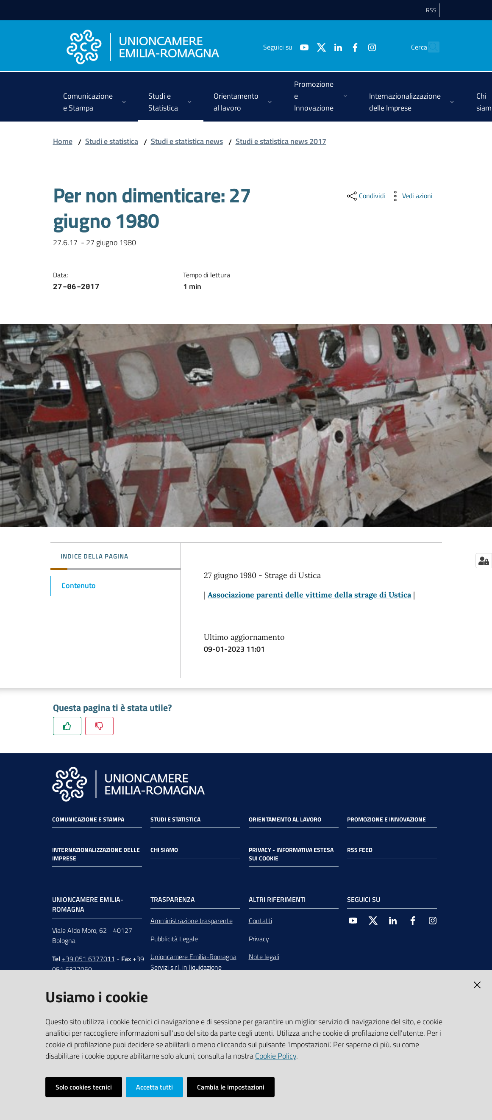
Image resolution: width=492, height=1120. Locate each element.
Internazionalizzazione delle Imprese (96, 854)
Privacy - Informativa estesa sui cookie (291, 854)
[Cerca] (429, 47)
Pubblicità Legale (174, 939)
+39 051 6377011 (88, 959)
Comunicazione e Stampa (88, 819)
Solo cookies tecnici (84, 1087)
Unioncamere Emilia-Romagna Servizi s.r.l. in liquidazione (193, 961)
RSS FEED (359, 850)
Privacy (259, 939)
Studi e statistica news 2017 (281, 141)
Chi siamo (164, 850)
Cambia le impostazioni (230, 1087)
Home (62, 141)
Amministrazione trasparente (191, 920)
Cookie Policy (275, 1056)
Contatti (260, 920)
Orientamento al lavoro (285, 819)
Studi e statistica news (187, 141)
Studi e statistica (111, 141)
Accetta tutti (154, 1087)
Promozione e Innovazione (386, 819)
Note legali (264, 956)
